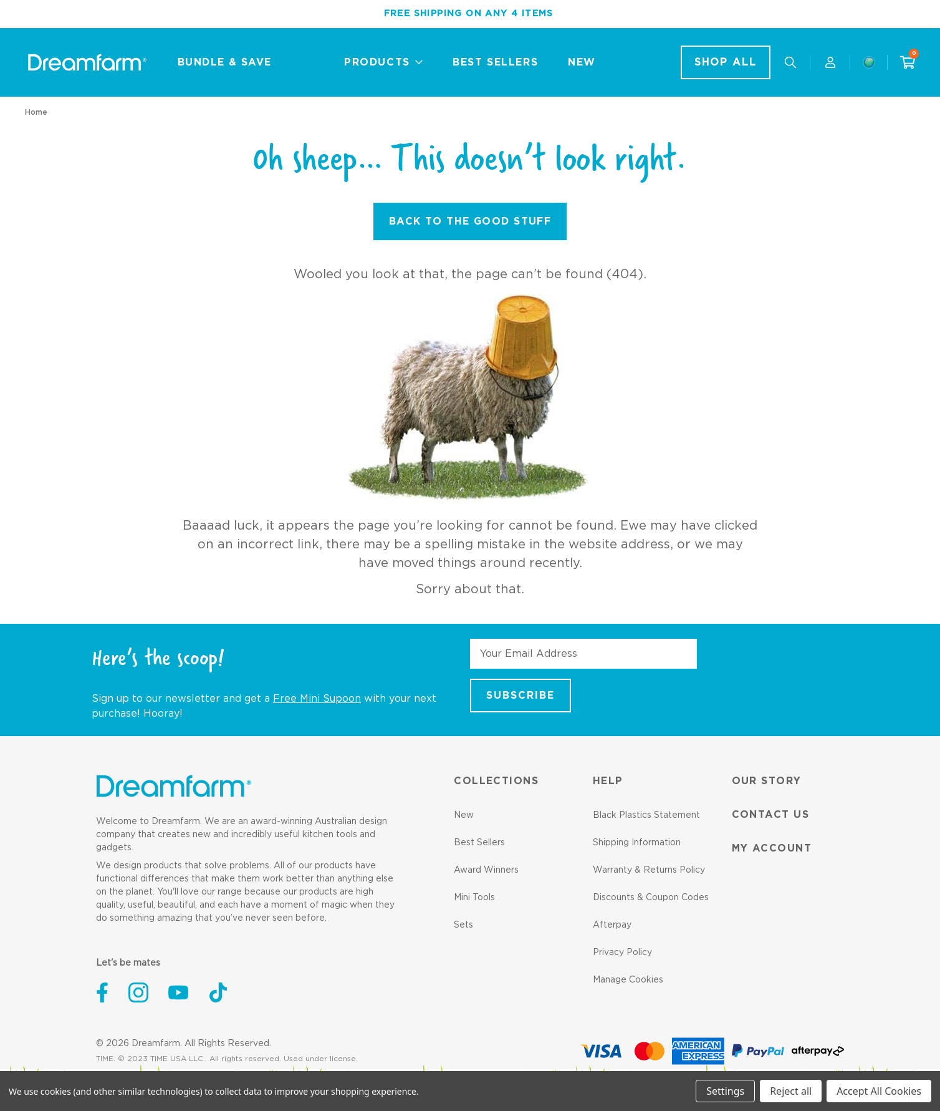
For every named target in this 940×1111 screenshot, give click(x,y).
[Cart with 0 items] (907, 62)
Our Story (767, 781)
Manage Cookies (628, 980)
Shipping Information (637, 842)
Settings (725, 1091)
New (464, 815)
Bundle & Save (225, 62)
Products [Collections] (383, 62)
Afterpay (612, 925)
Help (608, 781)
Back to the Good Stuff (470, 221)
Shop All (725, 62)
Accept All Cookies (879, 1091)
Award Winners (486, 870)
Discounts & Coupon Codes (651, 897)
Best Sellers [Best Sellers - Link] (495, 62)
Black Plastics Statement (646, 815)
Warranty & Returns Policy (649, 870)
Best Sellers (479, 842)
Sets (463, 925)
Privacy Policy (622, 952)
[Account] (830, 62)
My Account (772, 848)
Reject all (791, 1091)
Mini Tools (474, 897)
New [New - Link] (582, 62)
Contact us (770, 815)
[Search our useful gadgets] (790, 62)
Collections (496, 781)
